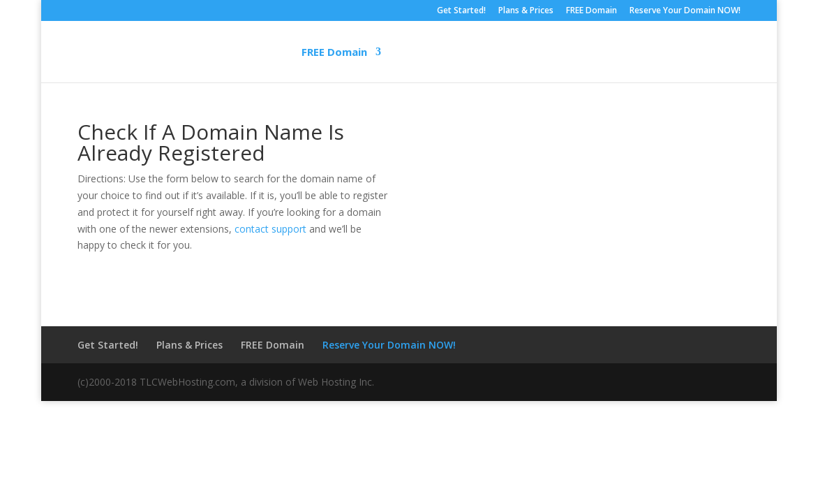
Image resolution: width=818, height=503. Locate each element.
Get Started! (461, 11)
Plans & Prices (525, 11)
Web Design (430, 53)
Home (155, 53)
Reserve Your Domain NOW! (685, 11)
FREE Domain (591, 11)
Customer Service (616, 53)
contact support (270, 228)
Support (515, 53)
